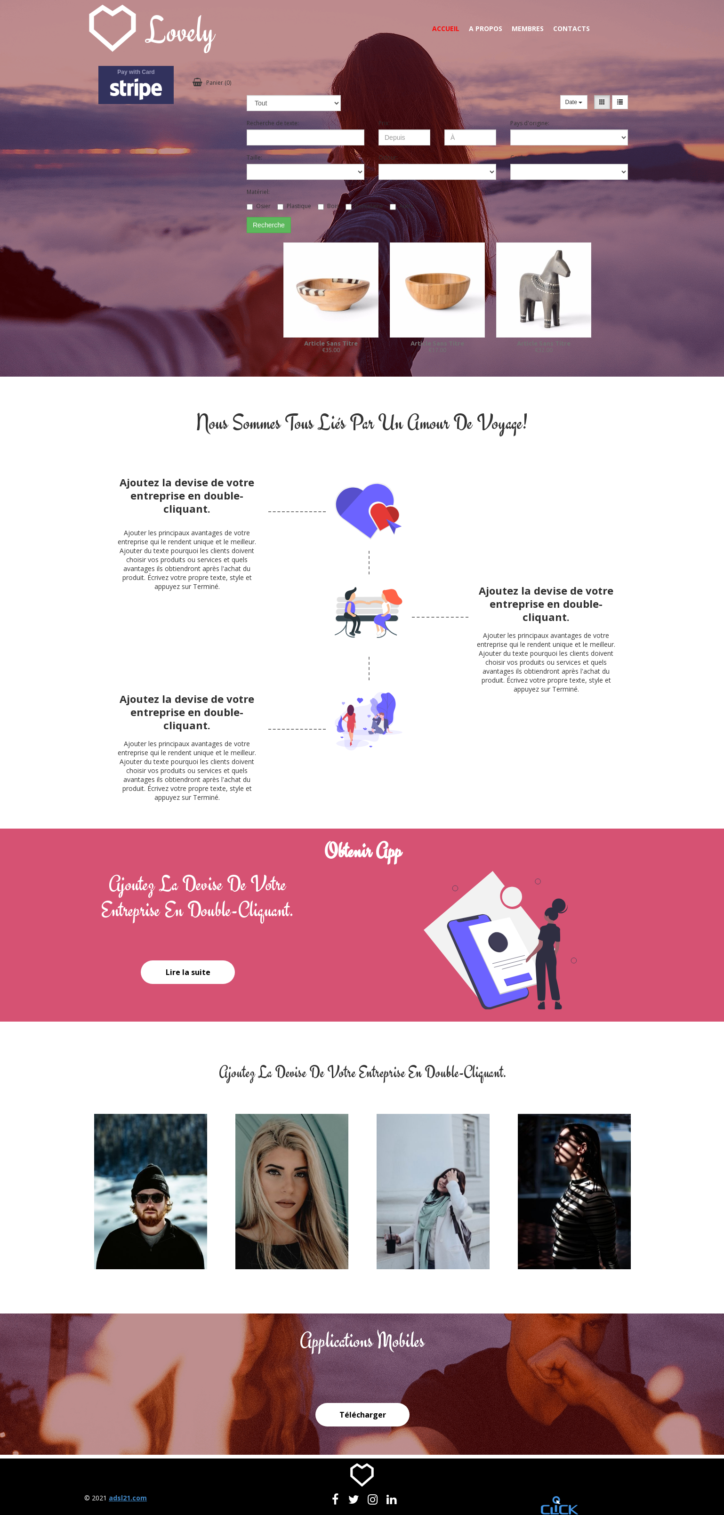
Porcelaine (364, 206)
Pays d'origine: (529, 123)
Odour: (388, 157)
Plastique (294, 206)
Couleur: (521, 157)
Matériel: (258, 192)
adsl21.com (128, 1497)
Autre (402, 206)
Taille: (254, 157)
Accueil (445, 28)
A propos (485, 28)
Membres (528, 28)
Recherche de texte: (273, 123)
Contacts (571, 28)
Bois (328, 206)
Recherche (269, 225)
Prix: (384, 123)
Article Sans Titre (331, 343)
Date (574, 102)
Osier (259, 206)
